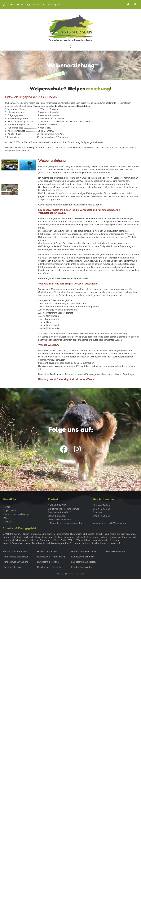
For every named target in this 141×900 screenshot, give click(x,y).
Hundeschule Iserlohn (48, 561)
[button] (70, 46)
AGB (6, 518)
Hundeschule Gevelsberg (15, 561)
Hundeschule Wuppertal (83, 561)
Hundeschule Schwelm (82, 556)
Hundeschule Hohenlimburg (51, 556)
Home (6, 507)
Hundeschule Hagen (13, 567)
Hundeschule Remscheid (83, 551)
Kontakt (7, 521)
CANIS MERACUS (75, 573)
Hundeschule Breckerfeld (15, 556)
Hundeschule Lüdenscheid (50, 567)
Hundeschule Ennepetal (15, 551)
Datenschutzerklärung (16, 514)
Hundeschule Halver (47, 551)
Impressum (9, 510)
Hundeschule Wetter (81, 567)
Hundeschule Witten (116, 551)
